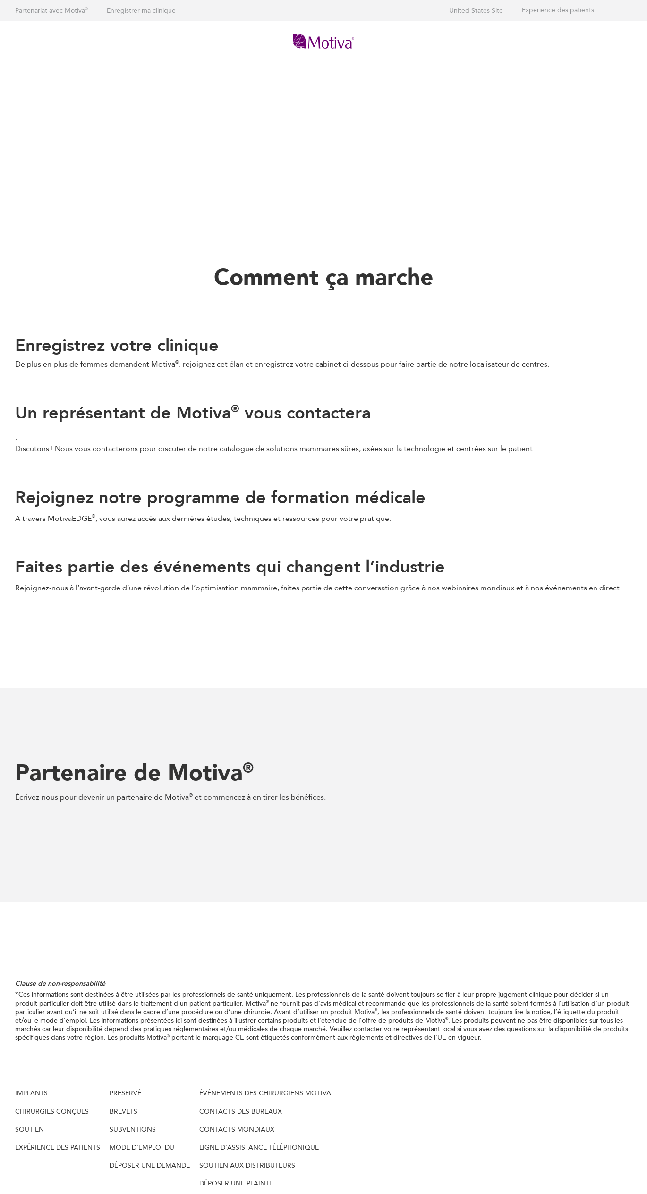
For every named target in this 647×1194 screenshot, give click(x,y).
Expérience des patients (558, 10)
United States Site (476, 10)
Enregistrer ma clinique (141, 10)
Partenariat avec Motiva (51, 10)
